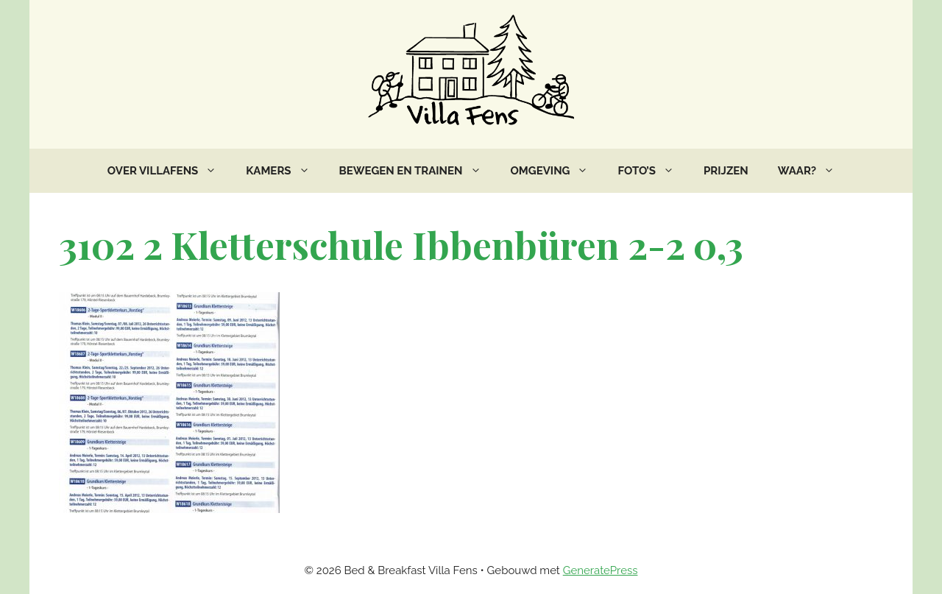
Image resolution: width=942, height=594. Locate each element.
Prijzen (726, 170)
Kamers (285, 171)
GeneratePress (600, 570)
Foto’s (653, 171)
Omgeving (557, 171)
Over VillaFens (169, 171)
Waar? (813, 171)
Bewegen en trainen (417, 171)
